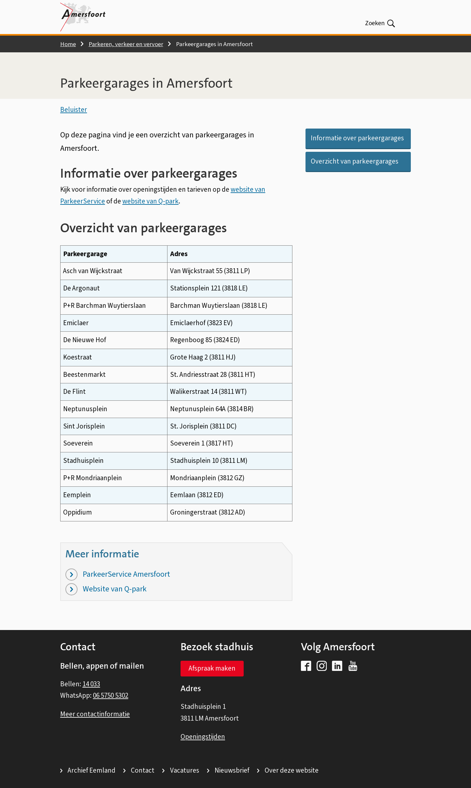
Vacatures (184, 770)
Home (68, 44)
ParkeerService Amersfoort (117, 577)
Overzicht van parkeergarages (354, 164)
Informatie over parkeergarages (357, 141)
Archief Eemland (91, 770)
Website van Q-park (106, 592)
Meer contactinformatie (95, 714)
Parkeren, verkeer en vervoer (126, 44)
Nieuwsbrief (232, 770)
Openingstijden (203, 737)
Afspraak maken (212, 668)
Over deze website (292, 770)
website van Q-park (150, 204)
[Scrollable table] (176, 386)
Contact (142, 770)
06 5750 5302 (110, 695)
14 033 (91, 684)
